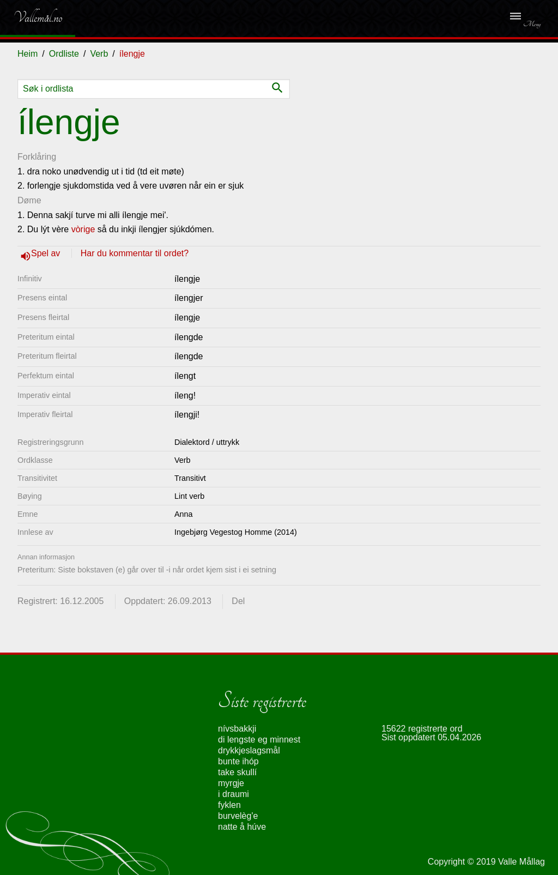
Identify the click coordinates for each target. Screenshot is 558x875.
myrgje (231, 783)
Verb (99, 53)
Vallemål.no (29, 17)
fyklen (229, 805)
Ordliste (64, 53)
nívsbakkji (237, 728)
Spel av (47, 253)
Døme (29, 200)
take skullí (237, 772)
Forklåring (36, 156)
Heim (27, 53)
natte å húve (242, 826)
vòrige (83, 229)
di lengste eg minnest (259, 739)
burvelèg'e (238, 815)
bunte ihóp (238, 761)
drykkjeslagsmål (249, 750)
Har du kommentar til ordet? (135, 253)
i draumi (233, 794)
